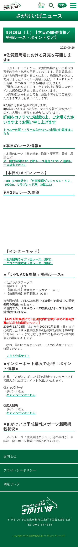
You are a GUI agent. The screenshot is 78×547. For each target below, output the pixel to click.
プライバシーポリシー (20, 470)
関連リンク (12, 484)
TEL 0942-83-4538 (39, 524)
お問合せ (10, 456)
